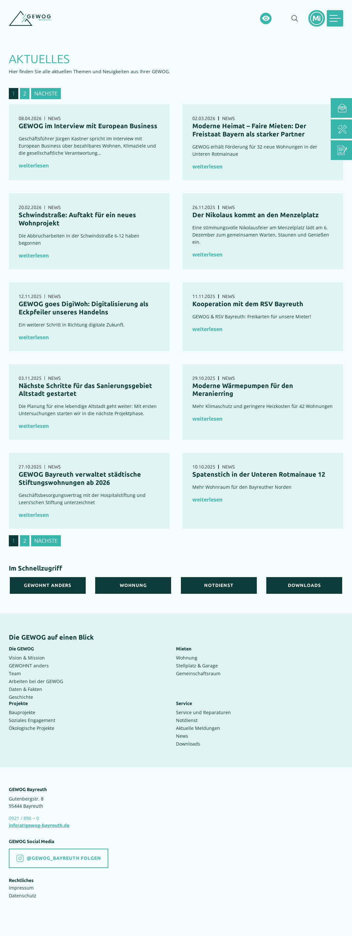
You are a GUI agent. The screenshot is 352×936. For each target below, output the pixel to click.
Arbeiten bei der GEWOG (36, 678)
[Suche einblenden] (295, 18)
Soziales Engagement (32, 718)
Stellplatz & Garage (197, 663)
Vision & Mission (27, 655)
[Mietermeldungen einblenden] (317, 18)
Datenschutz (22, 893)
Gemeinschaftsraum (198, 670)
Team (15, 670)
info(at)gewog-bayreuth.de (39, 823)
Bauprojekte (22, 710)
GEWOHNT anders (29, 663)
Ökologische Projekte (31, 725)
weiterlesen (34, 165)
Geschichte (21, 694)
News (182, 733)
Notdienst (187, 718)
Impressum (21, 885)
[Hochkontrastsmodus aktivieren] (266, 18)
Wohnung (186, 655)
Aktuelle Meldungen (198, 725)
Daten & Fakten (25, 686)
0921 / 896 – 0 (24, 815)
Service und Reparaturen (203, 710)
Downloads (188, 741)
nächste (46, 93)
